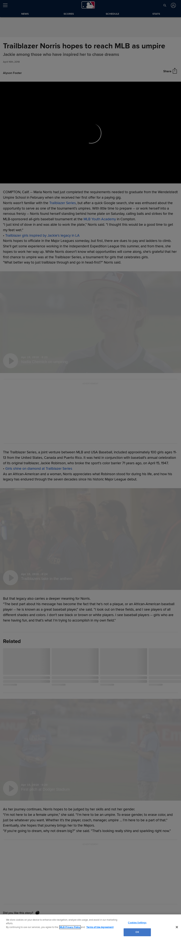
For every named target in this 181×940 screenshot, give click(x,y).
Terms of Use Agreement (99, 927)
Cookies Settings (137, 922)
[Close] (177, 927)
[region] (90, 927)
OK (137, 932)
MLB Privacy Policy (70, 927)
